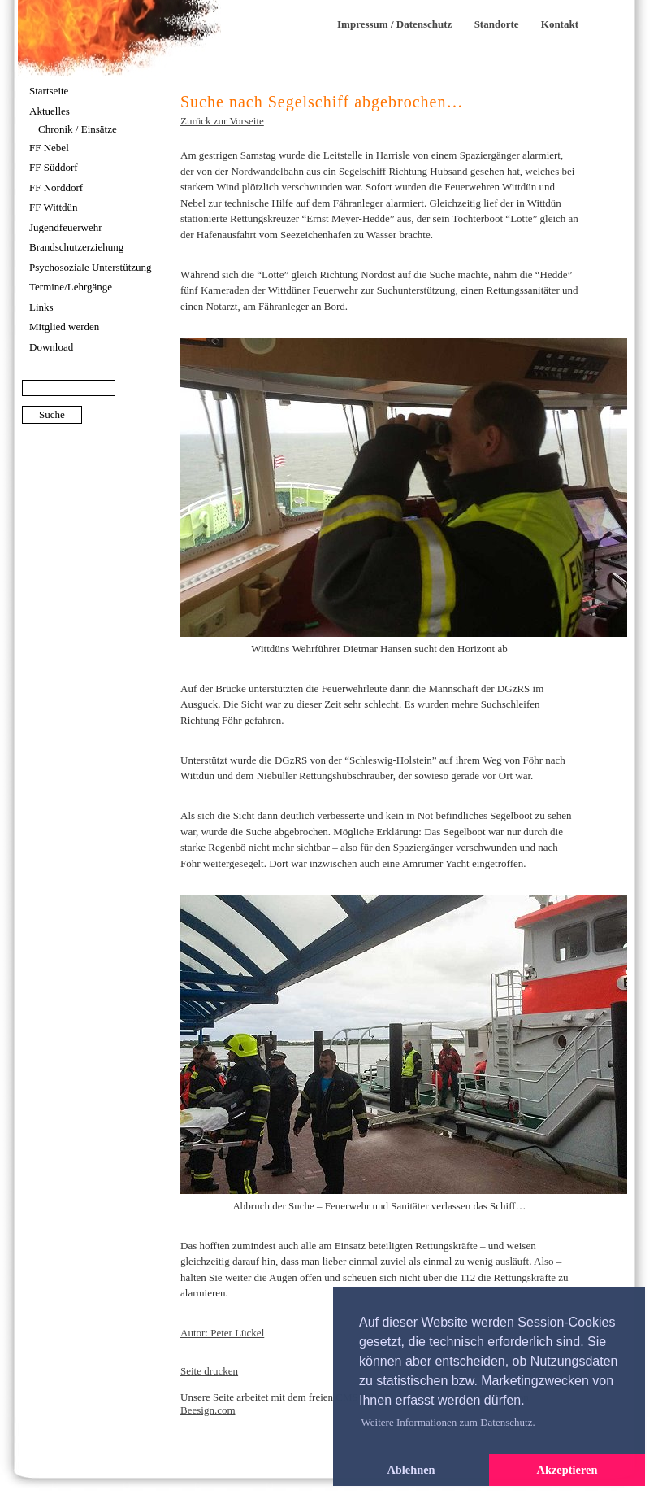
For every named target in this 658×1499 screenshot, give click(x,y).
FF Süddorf (53, 167)
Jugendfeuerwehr (65, 227)
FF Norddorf (56, 187)
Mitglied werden (64, 326)
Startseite (48, 91)
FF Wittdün (53, 207)
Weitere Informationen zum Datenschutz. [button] (448, 1422)
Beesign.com (208, 1410)
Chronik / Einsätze (77, 129)
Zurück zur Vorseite (222, 121)
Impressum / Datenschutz (394, 24)
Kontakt (559, 24)
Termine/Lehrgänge (70, 287)
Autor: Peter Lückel (222, 1333)
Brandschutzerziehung (76, 247)
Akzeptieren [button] (567, 1469)
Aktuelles (49, 111)
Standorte (496, 24)
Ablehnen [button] (411, 1469)
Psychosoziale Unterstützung (90, 267)
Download (51, 347)
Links (41, 307)
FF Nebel (49, 148)
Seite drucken (209, 1371)
